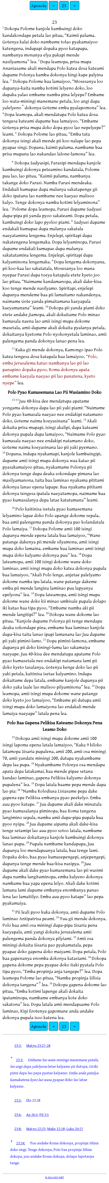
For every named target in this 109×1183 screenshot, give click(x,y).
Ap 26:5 (32, 1114)
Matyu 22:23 (35, 1128)
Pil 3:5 (44, 1114)
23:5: (18, 1100)
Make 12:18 (56, 1128)
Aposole (39, 5)
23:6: (18, 1114)
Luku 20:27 (74, 1128)
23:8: (18, 1128)
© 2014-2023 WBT (54, 1177)
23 (64, 5)
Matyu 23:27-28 (38, 1045)
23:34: (20, 1143)
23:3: (18, 1045)
